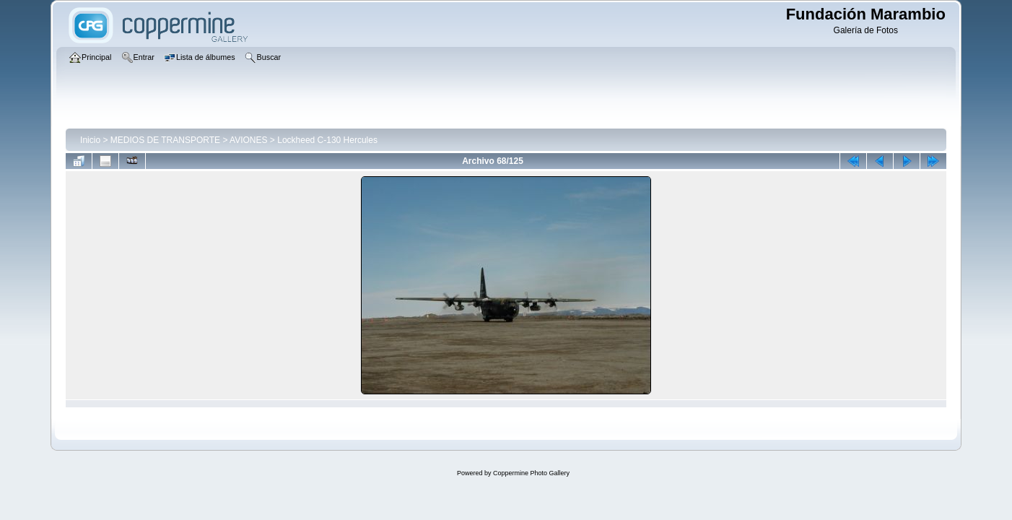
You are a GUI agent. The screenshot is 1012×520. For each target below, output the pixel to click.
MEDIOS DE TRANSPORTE (165, 140)
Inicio (90, 140)
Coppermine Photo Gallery (531, 473)
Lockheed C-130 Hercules (327, 140)
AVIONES (248, 140)
